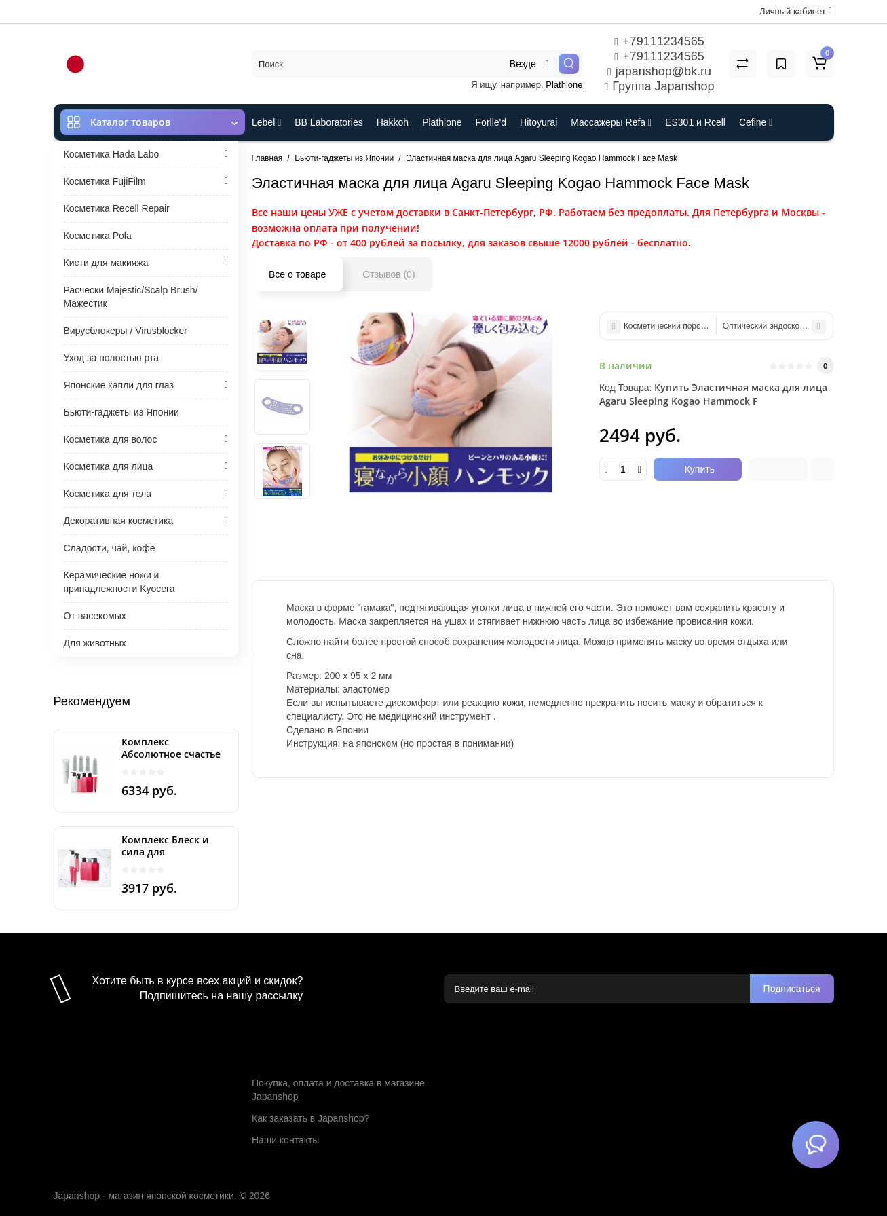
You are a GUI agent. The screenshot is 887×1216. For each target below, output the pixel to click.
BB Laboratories (328, 122)
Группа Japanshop (660, 86)
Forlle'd (491, 122)
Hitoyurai (538, 122)
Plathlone (564, 84)
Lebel (266, 122)
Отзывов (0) (388, 274)
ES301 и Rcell (695, 122)
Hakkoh (393, 122)
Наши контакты (285, 1140)
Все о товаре (297, 274)
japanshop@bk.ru (659, 71)
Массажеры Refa (611, 122)
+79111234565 (659, 41)
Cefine (755, 122)
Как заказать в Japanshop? (310, 1118)
